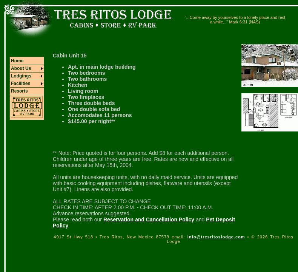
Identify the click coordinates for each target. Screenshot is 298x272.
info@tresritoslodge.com (216, 237)
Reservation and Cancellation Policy (148, 219)
